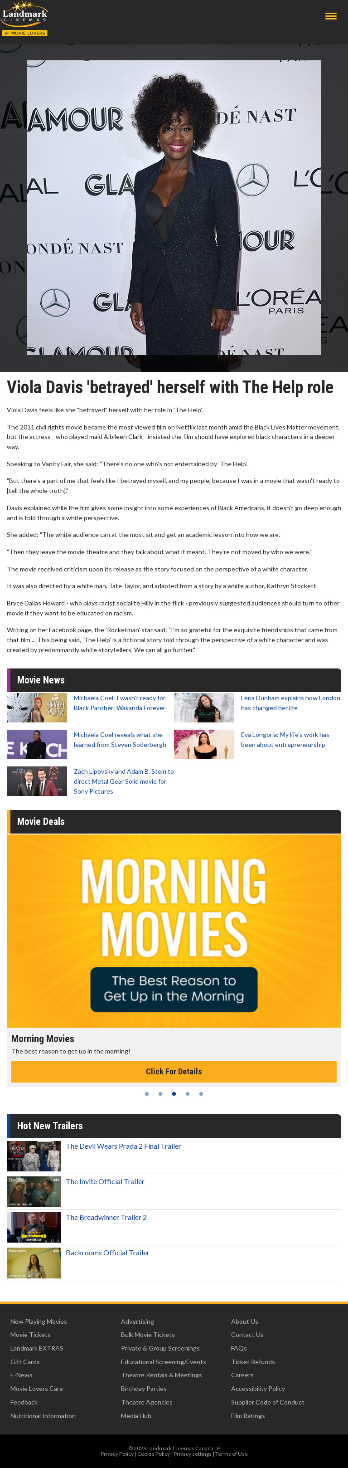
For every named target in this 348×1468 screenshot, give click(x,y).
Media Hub (136, 1415)
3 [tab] (174, 1093)
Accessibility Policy (258, 1388)
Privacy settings (193, 1453)
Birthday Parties (144, 1388)
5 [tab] (201, 1093)
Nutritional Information (43, 1415)
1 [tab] (146, 1093)
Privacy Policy (117, 1453)
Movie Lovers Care (36, 1388)
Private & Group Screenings (160, 1348)
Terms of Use (231, 1453)
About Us (244, 1321)
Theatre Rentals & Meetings (161, 1375)
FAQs (239, 1348)
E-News (21, 1375)
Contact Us (247, 1334)
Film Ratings (248, 1415)
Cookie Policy (153, 1453)
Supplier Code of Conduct (267, 1402)
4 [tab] (187, 1093)
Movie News (41, 680)
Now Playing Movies (38, 1321)
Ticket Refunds (253, 1362)
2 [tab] (160, 1093)
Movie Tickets (30, 1334)
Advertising (137, 1321)
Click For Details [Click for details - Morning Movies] (174, 1071)
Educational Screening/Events (163, 1362)
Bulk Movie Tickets (148, 1334)
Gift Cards (25, 1362)
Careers (242, 1375)
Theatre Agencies (147, 1402)
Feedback (24, 1402)
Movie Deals (41, 821)
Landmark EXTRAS (36, 1348)
